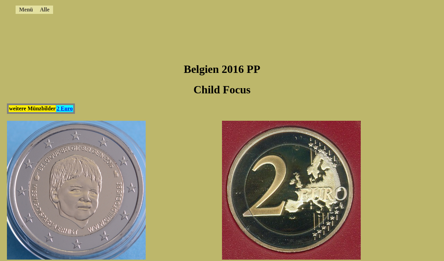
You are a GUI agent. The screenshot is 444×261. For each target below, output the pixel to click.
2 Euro (64, 108)
